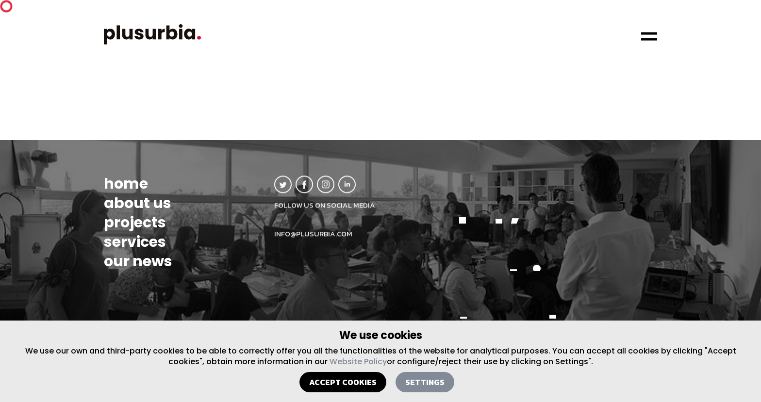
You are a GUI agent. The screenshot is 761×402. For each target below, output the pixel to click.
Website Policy (358, 361)
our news (138, 265)
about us (137, 207)
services (135, 246)
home (126, 187)
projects (135, 226)
